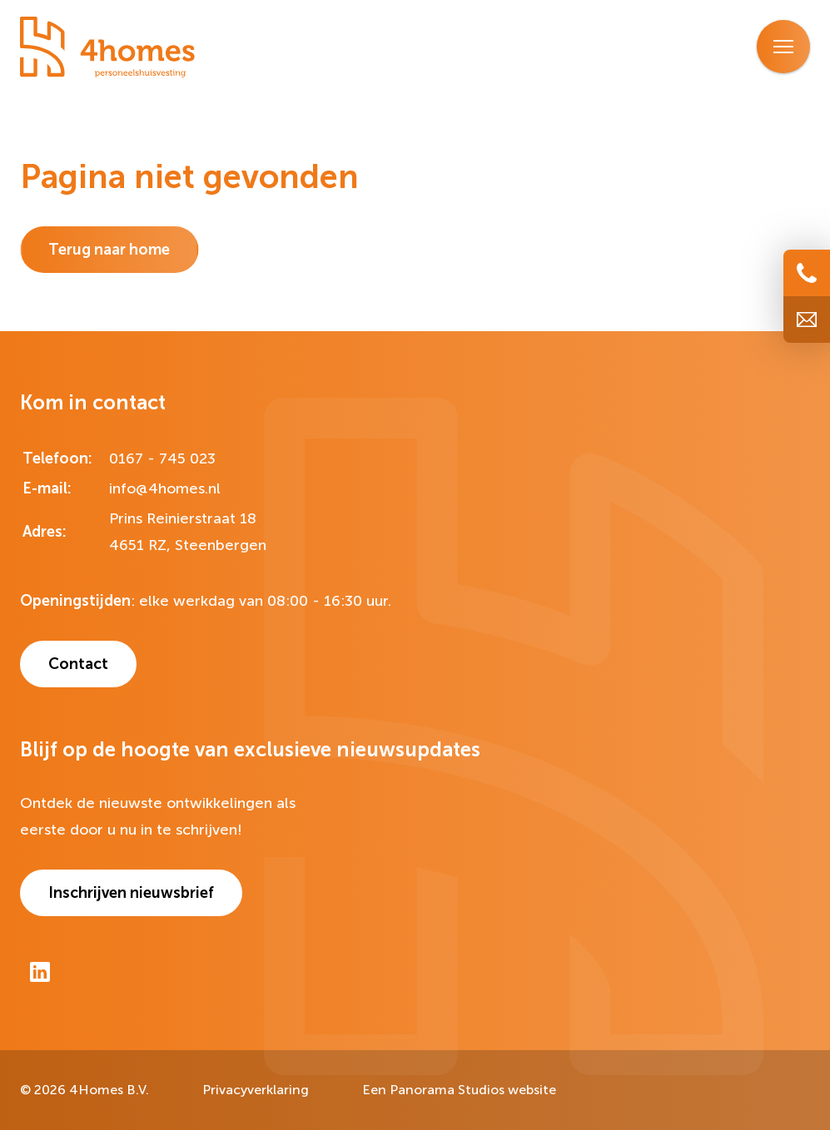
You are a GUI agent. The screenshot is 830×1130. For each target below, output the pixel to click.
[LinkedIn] (40, 972)
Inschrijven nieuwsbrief (131, 893)
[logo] (107, 48)
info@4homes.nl (165, 488)
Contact (78, 664)
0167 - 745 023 (162, 458)
